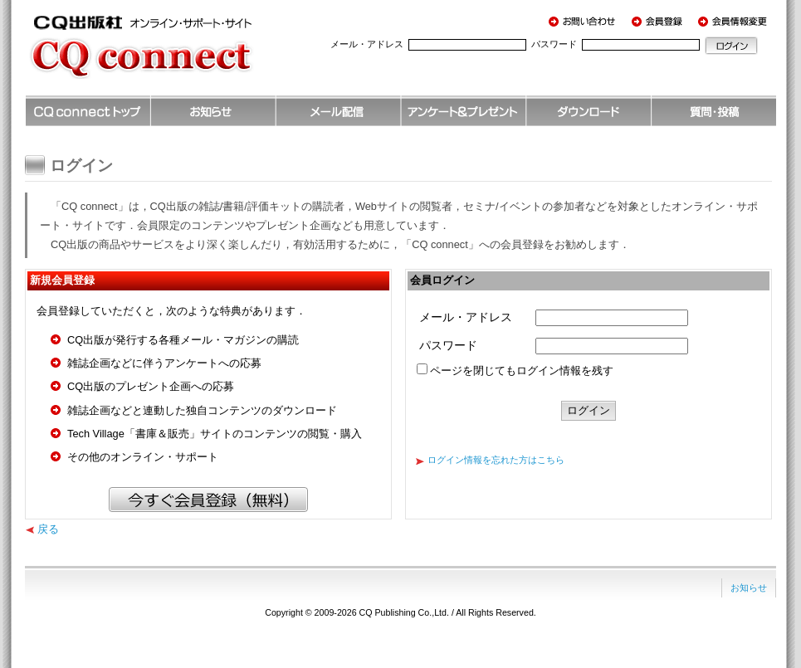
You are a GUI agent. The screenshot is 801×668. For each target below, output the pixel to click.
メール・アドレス (366, 44)
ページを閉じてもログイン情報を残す (521, 370)
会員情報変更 (734, 20)
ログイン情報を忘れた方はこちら (495, 460)
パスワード (554, 44)
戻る (48, 529)
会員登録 (660, 20)
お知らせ (748, 587)
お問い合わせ (585, 20)
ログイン (731, 46)
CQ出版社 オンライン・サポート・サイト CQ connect (166, 53)
